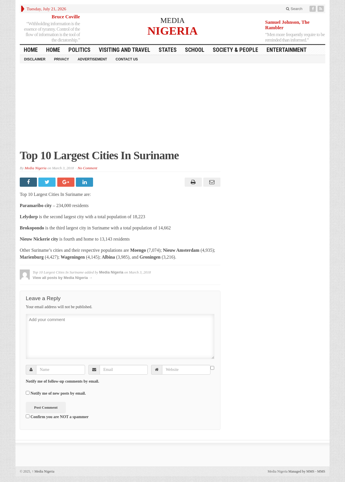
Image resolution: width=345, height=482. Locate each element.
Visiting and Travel (124, 49)
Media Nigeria (35, 168)
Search (294, 9)
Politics (79, 49)
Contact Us (127, 59)
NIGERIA (172, 30)
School (194, 49)
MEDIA (172, 20)
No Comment (87, 168)
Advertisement (92, 59)
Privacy (61, 59)
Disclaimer (35, 59)
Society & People (235, 49)
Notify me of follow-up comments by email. (62, 381)
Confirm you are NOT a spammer (57, 416)
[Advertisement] (172, 109)
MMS (321, 471)
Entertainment (287, 49)
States (168, 49)
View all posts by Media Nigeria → (62, 278)
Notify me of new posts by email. (58, 393)
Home (53, 49)
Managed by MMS (301, 471)
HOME (31, 49)
